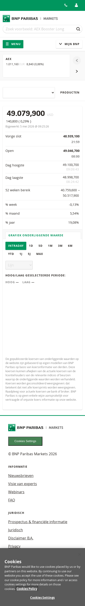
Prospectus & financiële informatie (37, 521)
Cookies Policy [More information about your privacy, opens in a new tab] (27, 589)
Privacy (14, 546)
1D (31, 246)
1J (20, 254)
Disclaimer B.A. (20, 538)
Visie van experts (22, 483)
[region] (42, 577)
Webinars (16, 491)
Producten (70, 92)
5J (29, 254)
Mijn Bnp (69, 44)
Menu (13, 44)
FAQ (11, 500)
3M (60, 246)
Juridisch (15, 529)
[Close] (80, 554)
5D (41, 246)
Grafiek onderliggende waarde (35, 235)
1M (50, 246)
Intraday (16, 246)
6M (70, 246)
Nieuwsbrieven (21, 475)
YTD (11, 254)
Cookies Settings (25, 441)
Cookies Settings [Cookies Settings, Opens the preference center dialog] (42, 598)
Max (39, 254)
